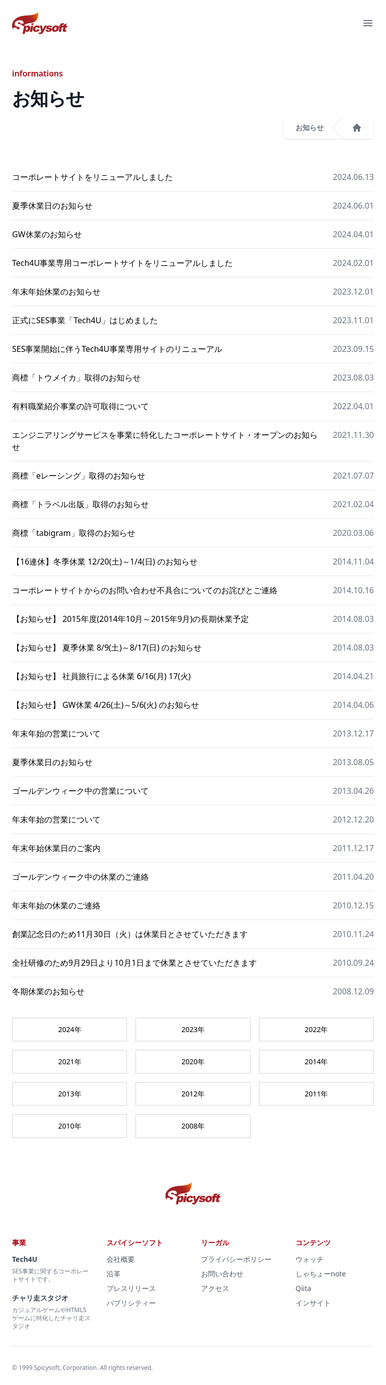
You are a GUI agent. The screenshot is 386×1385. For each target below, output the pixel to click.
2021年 (69, 1061)
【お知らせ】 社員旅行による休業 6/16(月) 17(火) (101, 676)
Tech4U (24, 1259)
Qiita (303, 1288)
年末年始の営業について (56, 733)
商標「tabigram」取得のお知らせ (73, 532)
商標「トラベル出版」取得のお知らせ (80, 504)
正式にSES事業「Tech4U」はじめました (85, 320)
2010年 (69, 1126)
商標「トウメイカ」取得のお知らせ (76, 377)
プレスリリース (131, 1288)
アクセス (215, 1288)
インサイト (313, 1303)
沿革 (114, 1273)
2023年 (193, 1029)
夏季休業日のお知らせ (52, 205)
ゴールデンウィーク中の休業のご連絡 (80, 876)
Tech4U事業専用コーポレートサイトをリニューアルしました (122, 262)
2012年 (193, 1093)
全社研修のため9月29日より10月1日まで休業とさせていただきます (134, 962)
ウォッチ (310, 1259)
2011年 (316, 1093)
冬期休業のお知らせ (48, 991)
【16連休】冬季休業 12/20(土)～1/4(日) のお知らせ (105, 561)
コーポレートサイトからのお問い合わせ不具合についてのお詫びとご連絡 (144, 590)
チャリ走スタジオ (40, 1298)
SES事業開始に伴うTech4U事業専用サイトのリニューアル (117, 348)
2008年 (193, 1126)
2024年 (69, 1029)
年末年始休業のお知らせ (56, 291)
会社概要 (121, 1259)
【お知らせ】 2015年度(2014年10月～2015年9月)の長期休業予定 (130, 618)
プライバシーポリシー (236, 1259)
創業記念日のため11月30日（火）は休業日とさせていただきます (130, 934)
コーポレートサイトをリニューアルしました (92, 176)
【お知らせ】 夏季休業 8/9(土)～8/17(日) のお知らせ (107, 647)
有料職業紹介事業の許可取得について (80, 406)
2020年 (193, 1061)
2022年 (316, 1029)
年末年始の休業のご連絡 (56, 905)
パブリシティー (131, 1303)
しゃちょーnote (321, 1273)
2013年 (69, 1093)
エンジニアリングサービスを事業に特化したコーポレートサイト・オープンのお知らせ (165, 440)
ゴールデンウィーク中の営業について (80, 790)
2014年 (316, 1061)
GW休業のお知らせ (47, 234)
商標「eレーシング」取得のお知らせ (78, 475)
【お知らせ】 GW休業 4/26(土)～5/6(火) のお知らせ (105, 704)
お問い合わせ (222, 1273)
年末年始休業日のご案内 (56, 848)
